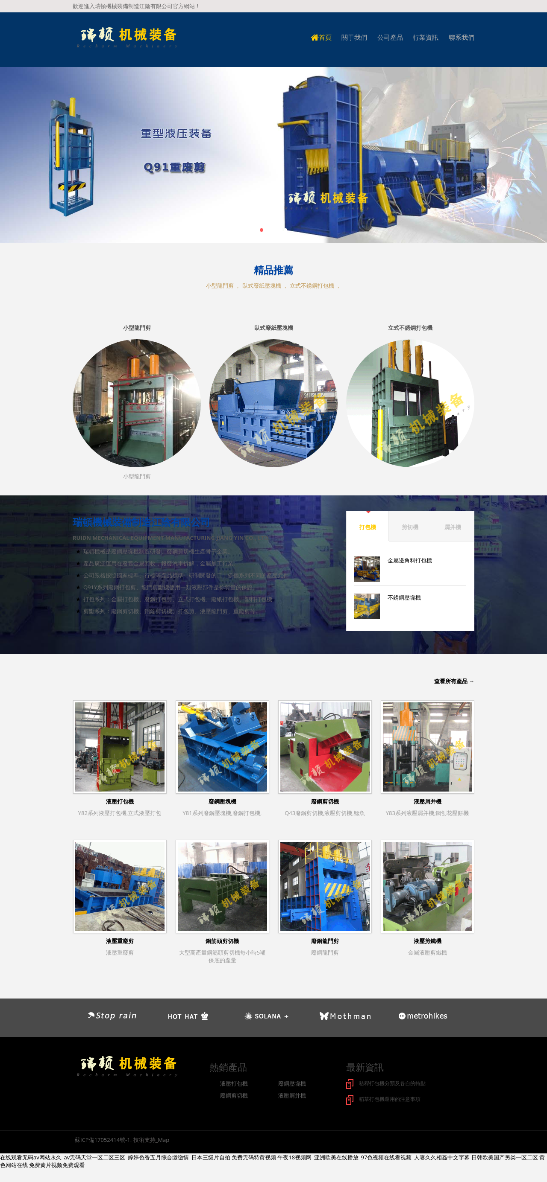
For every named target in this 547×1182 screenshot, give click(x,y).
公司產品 (390, 37)
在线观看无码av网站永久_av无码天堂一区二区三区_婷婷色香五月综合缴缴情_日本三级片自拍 (115, 1156)
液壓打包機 (120, 801)
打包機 (367, 527)
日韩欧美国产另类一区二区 (504, 1156)
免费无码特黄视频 (254, 1156)
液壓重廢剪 (120, 941)
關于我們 (354, 37)
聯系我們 (461, 37)
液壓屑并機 (427, 801)
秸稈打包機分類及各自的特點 (395, 1083)
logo (126, 38)
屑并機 (452, 527)
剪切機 (410, 527)
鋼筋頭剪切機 (222, 941)
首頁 (321, 37)
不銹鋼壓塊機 (404, 597)
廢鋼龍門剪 (325, 941)
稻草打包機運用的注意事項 (392, 1098)
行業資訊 (425, 37)
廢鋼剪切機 (325, 801)
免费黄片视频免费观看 (57, 1164)
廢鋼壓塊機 (222, 801)
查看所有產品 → (454, 681)
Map (163, 1139)
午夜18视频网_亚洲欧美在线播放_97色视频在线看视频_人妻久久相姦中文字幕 (373, 1156)
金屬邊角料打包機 (410, 560)
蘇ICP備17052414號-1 (102, 1139)
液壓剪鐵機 (427, 941)
